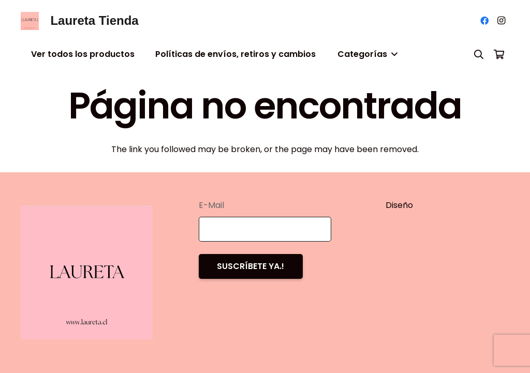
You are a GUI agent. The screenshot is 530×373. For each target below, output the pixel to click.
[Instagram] (501, 20)
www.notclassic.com (457, 205)
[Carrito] (499, 54)
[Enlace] (30, 21)
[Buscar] (478, 54)
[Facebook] (484, 20)
